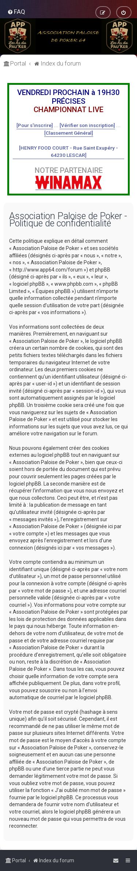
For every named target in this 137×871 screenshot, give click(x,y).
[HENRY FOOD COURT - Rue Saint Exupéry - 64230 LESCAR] (68, 151)
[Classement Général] (68, 133)
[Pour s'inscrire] (34, 125)
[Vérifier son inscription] (87, 125)
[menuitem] (16, 11)
